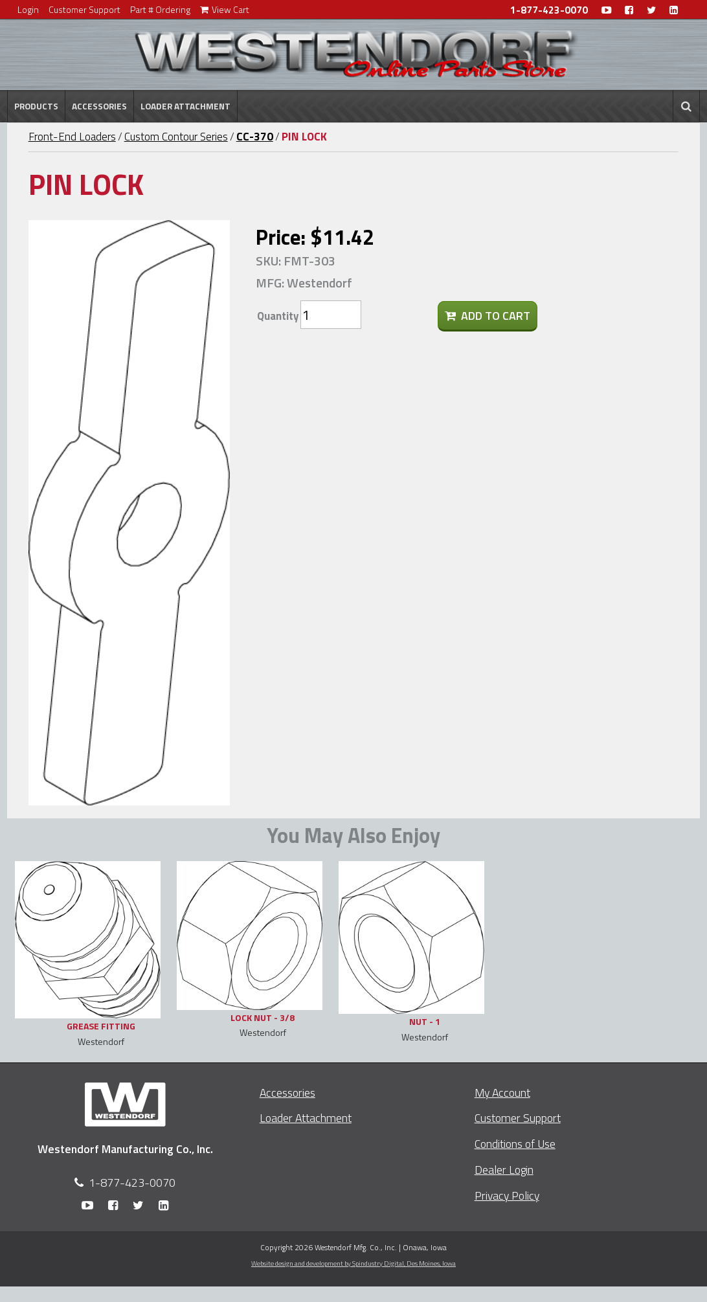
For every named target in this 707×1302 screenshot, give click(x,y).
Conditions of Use (515, 1143)
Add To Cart (487, 315)
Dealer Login (504, 1169)
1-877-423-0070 (549, 10)
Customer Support (84, 9)
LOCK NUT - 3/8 (262, 1017)
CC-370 (254, 136)
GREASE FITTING (101, 1026)
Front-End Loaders (72, 136)
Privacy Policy (507, 1195)
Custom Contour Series (176, 136)
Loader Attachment (185, 106)
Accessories (99, 106)
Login (28, 9)
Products (36, 106)
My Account (502, 1092)
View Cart (224, 9)
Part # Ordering (160, 9)
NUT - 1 (424, 1021)
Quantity (277, 316)
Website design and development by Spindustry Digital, (353, 1263)
